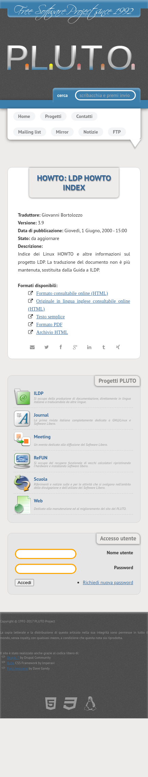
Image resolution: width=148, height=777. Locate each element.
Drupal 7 (13, 657)
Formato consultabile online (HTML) (72, 293)
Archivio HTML (52, 332)
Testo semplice (50, 316)
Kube (10, 663)
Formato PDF (49, 324)
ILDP (38, 393)
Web (38, 501)
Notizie (91, 132)
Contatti (84, 116)
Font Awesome (17, 668)
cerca (63, 95)
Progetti (53, 116)
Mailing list (29, 132)
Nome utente (120, 553)
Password (123, 567)
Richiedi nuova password (108, 582)
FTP (117, 132)
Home (24, 116)
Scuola (41, 479)
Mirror (62, 132)
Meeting (42, 437)
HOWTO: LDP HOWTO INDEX (74, 183)
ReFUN (41, 458)
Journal (41, 415)
